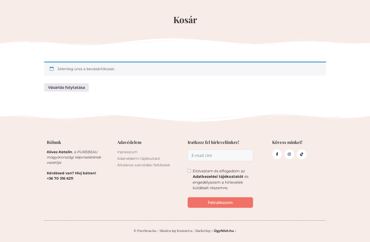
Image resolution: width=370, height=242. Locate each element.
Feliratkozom (220, 202)
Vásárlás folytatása (66, 87)
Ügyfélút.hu (224, 231)
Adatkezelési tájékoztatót (218, 176)
